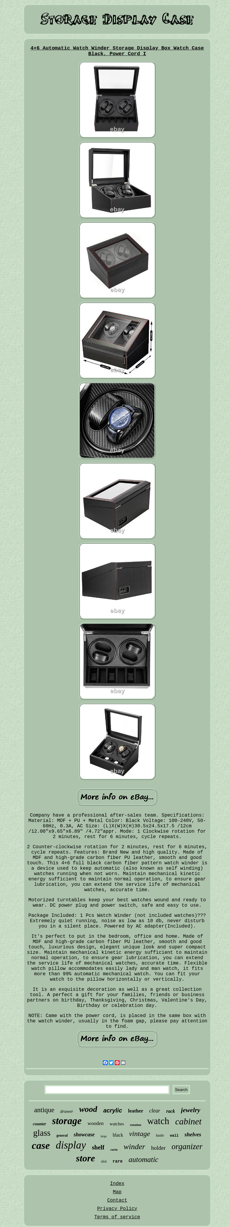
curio (113, 1149)
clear (154, 1111)
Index (117, 1183)
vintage (139, 1134)
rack (170, 1111)
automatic (143, 1159)
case (41, 1145)
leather (135, 1111)
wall (174, 1136)
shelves (193, 1134)
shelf (98, 1147)
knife (160, 1135)
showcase (84, 1135)
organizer (186, 1146)
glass (41, 1133)
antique (44, 1110)
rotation (135, 1124)
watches (116, 1123)
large (103, 1136)
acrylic (112, 1110)
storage (67, 1120)
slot (104, 1161)
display (71, 1145)
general (62, 1135)
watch (158, 1121)
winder (134, 1146)
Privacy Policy (117, 1208)
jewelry (190, 1110)
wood (88, 1109)
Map (117, 1192)
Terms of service (117, 1217)
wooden (96, 1123)
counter (39, 1124)
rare (118, 1161)
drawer (66, 1111)
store (85, 1158)
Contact (117, 1200)
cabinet (188, 1121)
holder (158, 1148)
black (118, 1135)
